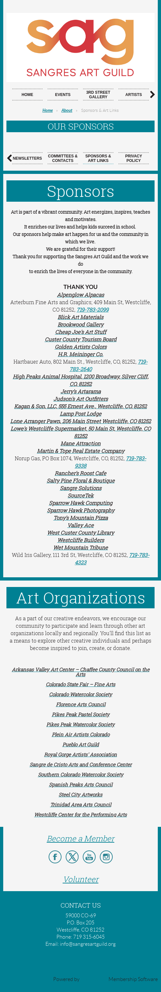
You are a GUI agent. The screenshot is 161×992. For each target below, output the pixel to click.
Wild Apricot (94, 979)
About (67, 110)
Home (48, 110)
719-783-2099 (93, 309)
